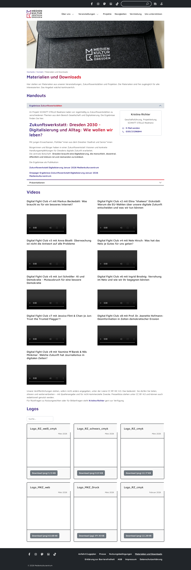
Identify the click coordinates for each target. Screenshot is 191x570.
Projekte (107, 14)
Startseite (31, 72)
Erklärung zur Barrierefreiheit (100, 559)
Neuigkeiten (121, 14)
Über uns (66, 14)
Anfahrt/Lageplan (87, 554)
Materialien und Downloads (148, 554)
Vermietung (136, 14)
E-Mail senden (131, 128)
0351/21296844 (132, 131)
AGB (120, 559)
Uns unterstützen (153, 14)
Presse (102, 554)
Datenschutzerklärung (151, 559)
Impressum (131, 559)
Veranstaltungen (86, 14)
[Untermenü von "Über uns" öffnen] (73, 14)
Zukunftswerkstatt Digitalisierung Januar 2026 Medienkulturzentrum (64, 167)
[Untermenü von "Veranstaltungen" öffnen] (97, 14)
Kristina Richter (96, 400)
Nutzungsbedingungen (120, 554)
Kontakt (40, 72)
